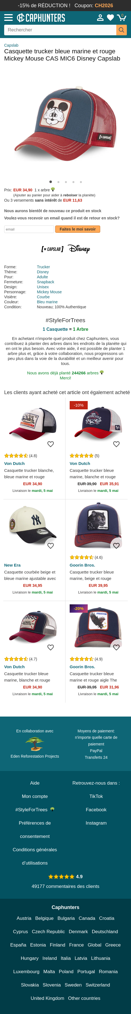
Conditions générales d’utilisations (35, 856)
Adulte (42, 277)
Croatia (106, 918)
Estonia (38, 945)
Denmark (78, 931)
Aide (34, 783)
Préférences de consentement (35, 829)
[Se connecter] (100, 17)
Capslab (11, 45)
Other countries (84, 998)
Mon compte (35, 796)
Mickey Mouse (49, 292)
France (76, 945)
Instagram (96, 823)
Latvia (81, 958)
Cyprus (20, 931)
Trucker (43, 267)
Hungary (30, 958)
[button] (50, 182)
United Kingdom (47, 998)
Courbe (43, 297)
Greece (113, 945)
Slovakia (30, 985)
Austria (24, 918)
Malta (49, 971)
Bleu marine (47, 302)
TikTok (96, 796)
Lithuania (100, 958)
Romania (108, 971)
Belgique (44, 918)
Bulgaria (66, 918)
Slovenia (52, 985)
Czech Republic (48, 931)
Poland (66, 971)
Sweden (73, 985)
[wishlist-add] (52, 444)
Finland (57, 945)
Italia (66, 958)
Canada (87, 918)
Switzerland (98, 985)
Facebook (96, 809)
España (18, 945)
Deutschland (105, 931)
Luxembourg (26, 971)
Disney (43, 272)
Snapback (45, 282)
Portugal (86, 971)
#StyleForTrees (34, 809)
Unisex (43, 287)
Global (94, 945)
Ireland (49, 958)
